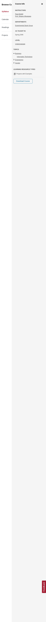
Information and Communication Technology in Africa (18, 19)
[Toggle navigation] (4, 3)
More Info (37, 31)
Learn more (28, 588)
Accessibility (9, 593)
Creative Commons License (14, 596)
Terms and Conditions (12, 599)
